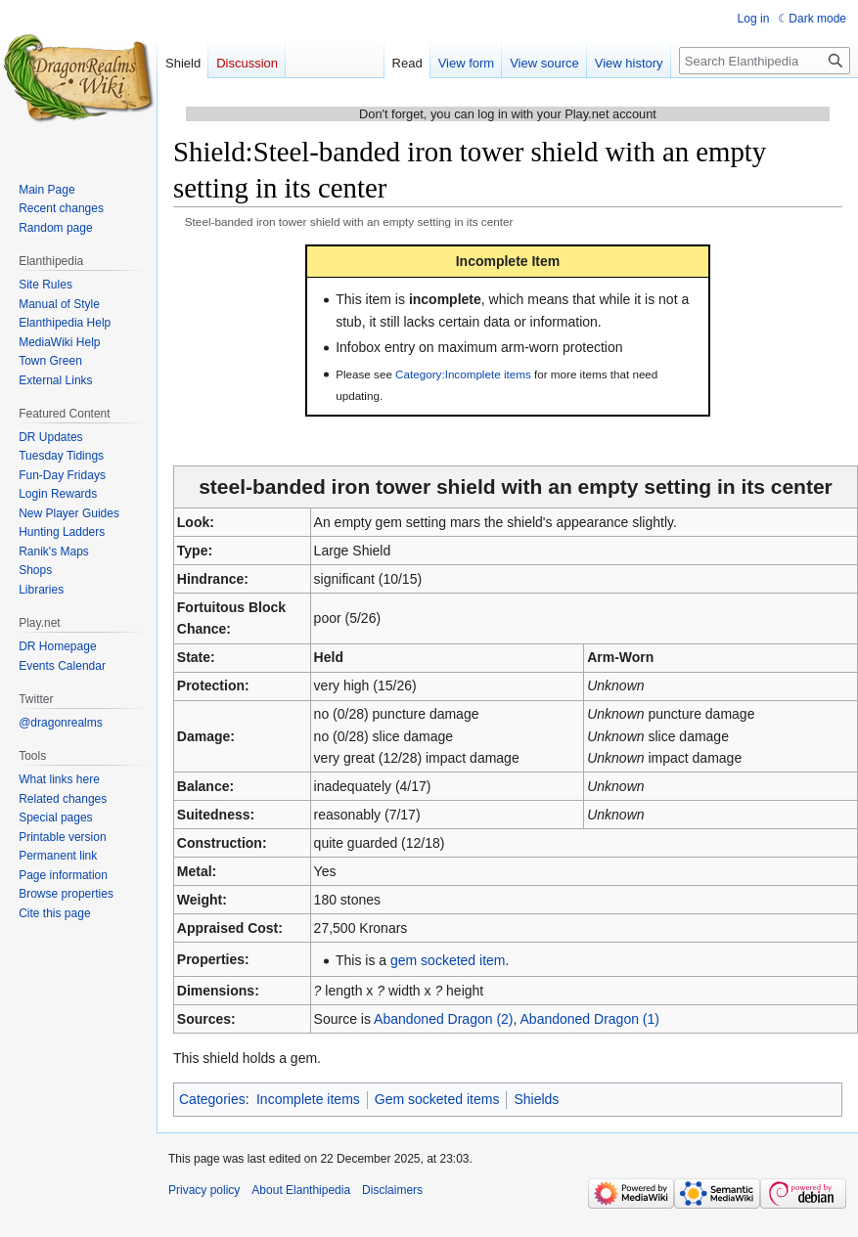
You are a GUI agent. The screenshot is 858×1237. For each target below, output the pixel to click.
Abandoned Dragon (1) (589, 1019)
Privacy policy (204, 1190)
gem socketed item (448, 960)
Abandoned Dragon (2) (443, 1019)
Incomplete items (308, 1099)
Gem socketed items (437, 1099)
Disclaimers (392, 1190)
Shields (536, 1099)
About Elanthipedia (300, 1190)
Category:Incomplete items (463, 374)
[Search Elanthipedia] (764, 60)
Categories (212, 1099)
